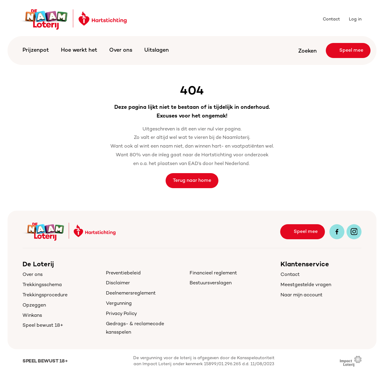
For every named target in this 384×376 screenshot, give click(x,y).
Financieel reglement (213, 273)
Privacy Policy (121, 313)
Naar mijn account (301, 295)
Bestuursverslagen (211, 283)
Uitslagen (156, 50)
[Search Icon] (303, 51)
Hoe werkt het (79, 50)
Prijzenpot (35, 50)
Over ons (120, 50)
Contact (331, 19)
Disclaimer (118, 283)
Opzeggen (34, 305)
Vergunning (119, 303)
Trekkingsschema (42, 285)
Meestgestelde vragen (305, 285)
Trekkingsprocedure (45, 295)
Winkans (32, 315)
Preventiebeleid (123, 273)
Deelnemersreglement (131, 293)
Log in (355, 19)
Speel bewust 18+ (42, 325)
